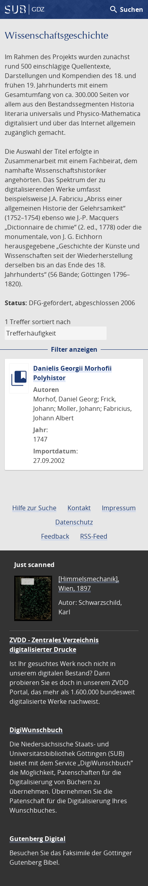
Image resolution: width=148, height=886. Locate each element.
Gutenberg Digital (37, 838)
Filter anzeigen (74, 349)
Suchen (126, 9)
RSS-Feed (93, 536)
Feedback (55, 536)
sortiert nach (51, 321)
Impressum (119, 508)
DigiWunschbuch (36, 730)
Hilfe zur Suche (34, 508)
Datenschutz (74, 522)
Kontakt (79, 508)
